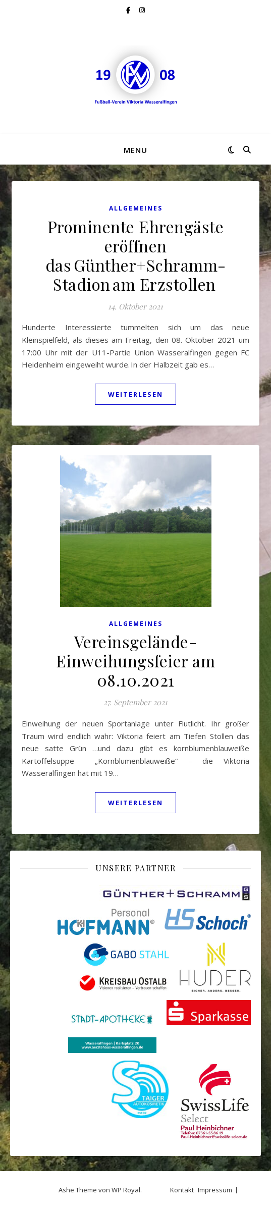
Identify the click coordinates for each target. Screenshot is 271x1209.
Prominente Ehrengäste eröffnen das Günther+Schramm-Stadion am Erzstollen (135, 255)
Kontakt (182, 1189)
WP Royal (126, 1189)
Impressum (215, 1189)
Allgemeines (135, 208)
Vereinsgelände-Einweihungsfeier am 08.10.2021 (135, 660)
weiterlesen (135, 394)
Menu (135, 150)
